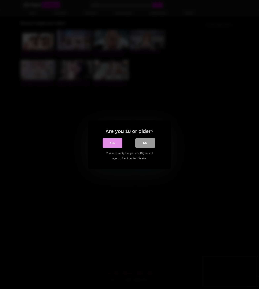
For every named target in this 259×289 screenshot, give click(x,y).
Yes (112, 143)
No (145, 143)
